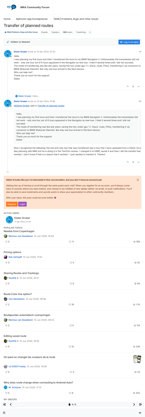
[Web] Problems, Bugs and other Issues (21, 32)
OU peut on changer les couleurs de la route (29, 357)
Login (22, 204)
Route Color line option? (18, 294)
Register (12, 204)
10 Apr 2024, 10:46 (46, 101)
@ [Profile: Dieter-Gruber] (22, 105)
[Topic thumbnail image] (137, 359)
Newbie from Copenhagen (19, 231)
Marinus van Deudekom (21, 236)
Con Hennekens (17, 299)
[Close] (137, 180)
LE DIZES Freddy (17, 366)
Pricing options (12, 252)
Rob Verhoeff (15, 257)
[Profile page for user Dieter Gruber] (7, 53)
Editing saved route (15, 335)
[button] (4, 413)
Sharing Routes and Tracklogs (21, 273)
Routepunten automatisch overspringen (27, 315)
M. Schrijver (15, 387)
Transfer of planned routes (50, 105)
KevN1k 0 (13, 278)
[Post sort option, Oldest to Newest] (18, 42)
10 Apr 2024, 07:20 (46, 51)
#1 (140, 51)
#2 (140, 101)
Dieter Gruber (20, 51)
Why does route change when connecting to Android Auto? (38, 382)
